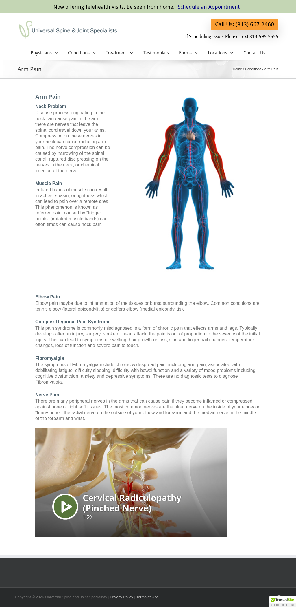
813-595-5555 (263, 36)
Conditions (82, 52)
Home (237, 69)
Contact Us (254, 53)
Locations (220, 52)
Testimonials (156, 53)
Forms (188, 52)
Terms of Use (147, 597)
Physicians (44, 52)
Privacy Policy (121, 597)
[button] (282, 601)
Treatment (119, 52)
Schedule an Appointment (209, 7)
